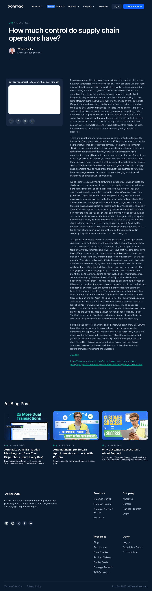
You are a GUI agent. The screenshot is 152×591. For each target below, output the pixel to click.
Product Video (102, 557)
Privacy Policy (34, 586)
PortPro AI (99, 517)
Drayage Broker (102, 504)
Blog (96, 542)
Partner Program (132, 508)
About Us (128, 499)
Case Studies (101, 552)
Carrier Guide (101, 562)
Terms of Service (13, 586)
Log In (126, 542)
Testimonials (100, 547)
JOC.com (74, 355)
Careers (127, 503)
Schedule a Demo (132, 547)
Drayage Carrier (102, 499)
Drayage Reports (103, 567)
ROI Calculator (102, 572)
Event (126, 513)
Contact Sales (131, 552)
